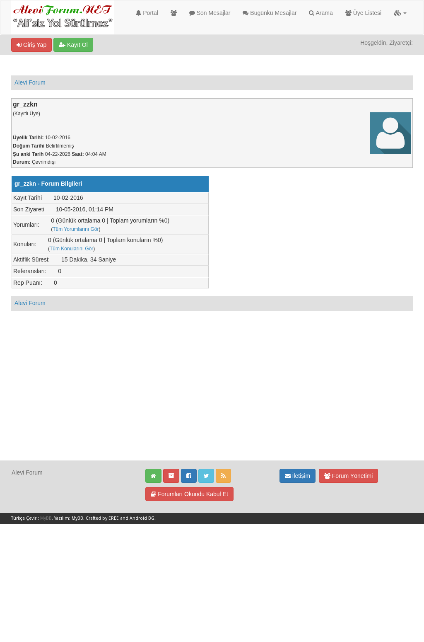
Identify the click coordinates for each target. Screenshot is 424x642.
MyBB (46, 518)
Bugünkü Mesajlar (269, 13)
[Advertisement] (212, 402)
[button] (400, 12)
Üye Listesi (363, 13)
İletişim (297, 475)
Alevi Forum (30, 82)
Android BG (142, 518)
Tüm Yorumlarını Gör (76, 229)
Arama (320, 13)
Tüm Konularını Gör (71, 249)
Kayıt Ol (73, 44)
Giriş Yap (31, 44)
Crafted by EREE (102, 518)
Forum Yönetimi (348, 475)
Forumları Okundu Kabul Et (189, 494)
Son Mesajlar (210, 13)
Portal (147, 13)
